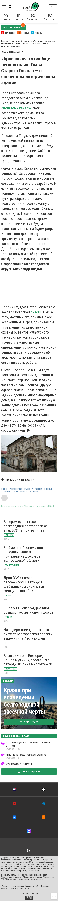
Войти (53, 7)
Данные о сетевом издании (13, 886)
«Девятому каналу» (16, 108)
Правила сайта (23, 889)
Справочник (33, 17)
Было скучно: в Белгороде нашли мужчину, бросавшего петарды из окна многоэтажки (28, 660)
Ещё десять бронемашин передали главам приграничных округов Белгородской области (23, 554)
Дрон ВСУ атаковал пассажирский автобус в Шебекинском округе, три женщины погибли (24, 584)
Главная (6, 17)
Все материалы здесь (29, 721)
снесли (36, 312)
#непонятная (15, 489)
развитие (34, 893)
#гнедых (5, 491)
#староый (37, 489)
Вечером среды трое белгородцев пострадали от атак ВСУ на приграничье (25, 526)
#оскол (48, 489)
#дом (15, 491)
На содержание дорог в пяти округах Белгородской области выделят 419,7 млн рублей (28, 634)
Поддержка (24, 893)
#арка (4, 489)
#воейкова (35, 491)
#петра (23, 491)
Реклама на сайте (32, 886)
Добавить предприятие (29, 771)
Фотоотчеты (50, 17)
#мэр (27, 489)
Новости (18, 17)
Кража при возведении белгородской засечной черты (24, 701)
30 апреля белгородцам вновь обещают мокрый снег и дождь (28, 610)
